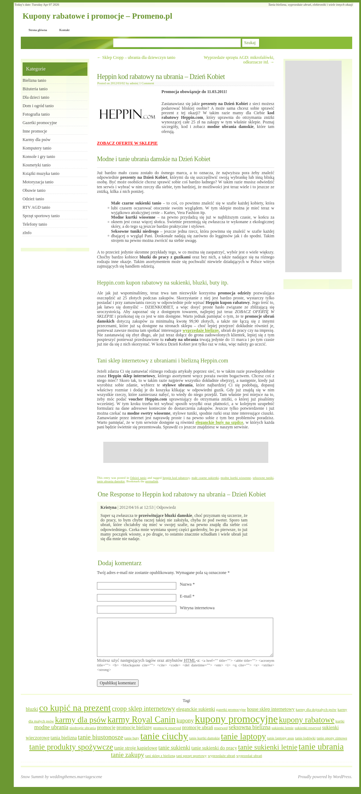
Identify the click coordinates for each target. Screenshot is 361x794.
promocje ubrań (197, 727)
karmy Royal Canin (142, 719)
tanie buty (131, 738)
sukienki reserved (308, 728)
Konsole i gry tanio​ (39, 156)
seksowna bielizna (250, 727)
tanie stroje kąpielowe (135, 748)
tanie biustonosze (100, 737)
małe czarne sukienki (205, 478)
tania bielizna (63, 737)
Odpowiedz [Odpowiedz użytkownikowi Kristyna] (166, 507)
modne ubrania (51, 727)
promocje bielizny (134, 727)
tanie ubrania (321, 746)
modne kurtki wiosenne (236, 478)
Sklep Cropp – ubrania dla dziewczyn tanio (136, 57)
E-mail (187, 596)
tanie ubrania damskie (111, 481)
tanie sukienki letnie (268, 747)
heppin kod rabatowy (176, 478)
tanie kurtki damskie (204, 738)
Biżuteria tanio (35, 88)
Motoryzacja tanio (38, 181)
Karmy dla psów (36, 139)
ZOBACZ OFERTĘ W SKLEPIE (127, 143)
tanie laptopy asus (280, 738)
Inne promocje (35, 131)
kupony (185, 720)
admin (134, 83)
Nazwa (187, 584)
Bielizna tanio (34, 80)
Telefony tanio (35, 224)
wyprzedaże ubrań (221, 756)
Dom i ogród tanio (38, 105)
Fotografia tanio (36, 114)
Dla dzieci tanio (36, 97)
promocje (106, 727)
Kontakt (64, 30)
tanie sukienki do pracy (214, 748)
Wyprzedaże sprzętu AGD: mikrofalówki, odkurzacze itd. (239, 60)
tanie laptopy (243, 736)
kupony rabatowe (307, 719)
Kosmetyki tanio (37, 165)
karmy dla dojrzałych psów (316, 709)
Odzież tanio (138, 478)
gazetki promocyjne (231, 709)
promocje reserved (167, 728)
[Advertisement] (185, 452)
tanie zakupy (127, 754)
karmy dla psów (80, 719)
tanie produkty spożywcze (71, 747)
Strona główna (38, 30)
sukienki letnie (282, 728)
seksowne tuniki (263, 478)
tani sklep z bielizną (160, 756)
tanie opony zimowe (332, 738)
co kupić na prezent (75, 708)
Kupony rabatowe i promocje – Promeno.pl (97, 16)
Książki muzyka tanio (41, 173)
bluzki (32, 709)
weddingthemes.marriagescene (76, 776)
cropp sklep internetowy (143, 708)
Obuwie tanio (34, 190)
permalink (151, 481)
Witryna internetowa (197, 607)
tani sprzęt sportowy (191, 756)
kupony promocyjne (236, 719)
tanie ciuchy (164, 736)
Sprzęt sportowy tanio (41, 215)
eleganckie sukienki (195, 709)
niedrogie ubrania (82, 728)
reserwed (220, 728)
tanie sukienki (174, 748)
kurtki (340, 721)
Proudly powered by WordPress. (325, 776)
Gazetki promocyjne (40, 122)
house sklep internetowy (270, 709)
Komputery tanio (37, 148)
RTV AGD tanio (36, 207)
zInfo (27, 232)
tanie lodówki (305, 738)
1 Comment (146, 83)
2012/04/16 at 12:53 (137, 507)
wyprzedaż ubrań (249, 756)
